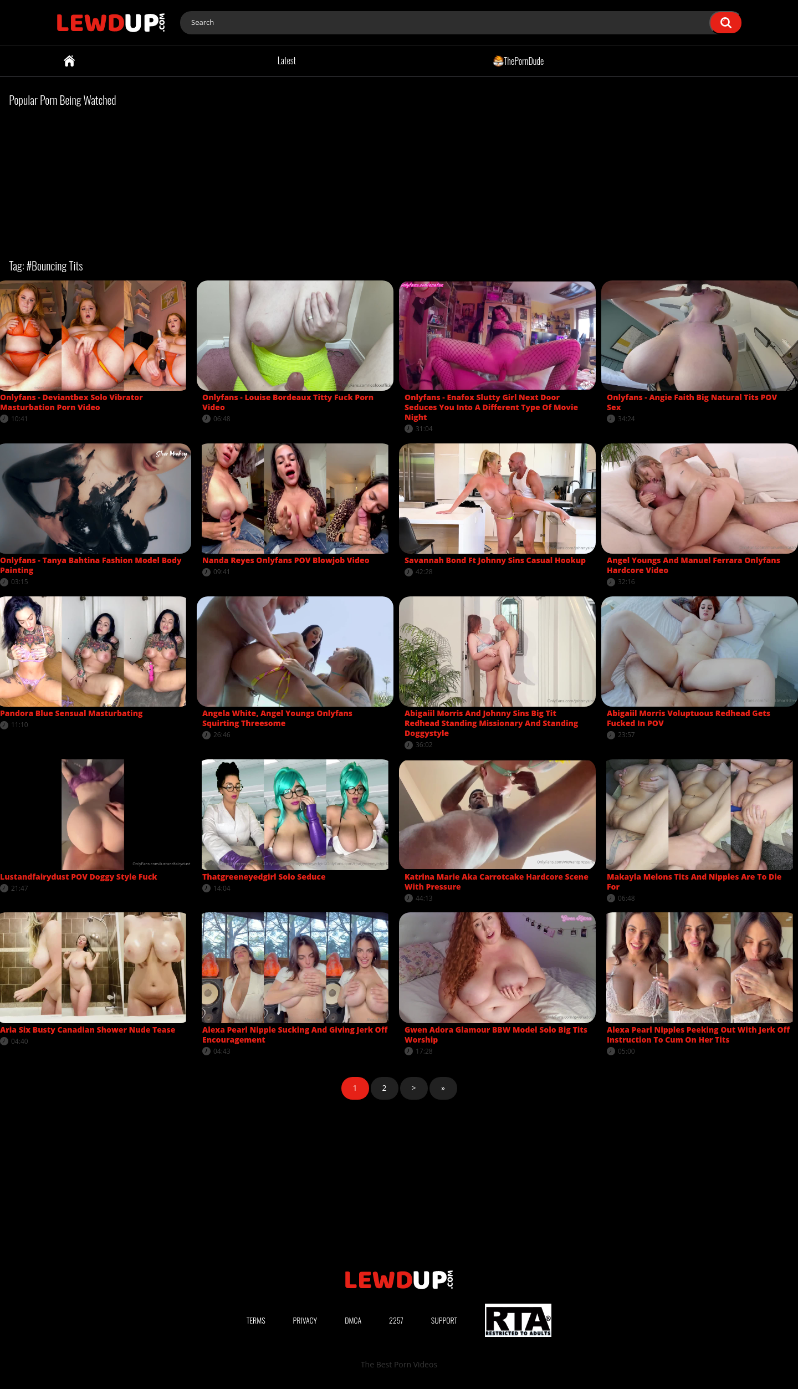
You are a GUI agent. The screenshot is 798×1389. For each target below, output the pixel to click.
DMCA (353, 1320)
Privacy (305, 1320)
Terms (256, 1320)
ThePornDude (518, 60)
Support (444, 1320)
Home (69, 61)
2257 (396, 1320)
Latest (287, 60)
